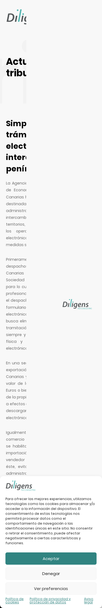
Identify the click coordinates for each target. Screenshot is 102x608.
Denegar (51, 573)
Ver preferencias (51, 588)
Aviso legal (88, 600)
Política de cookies (14, 600)
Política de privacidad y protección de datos (50, 600)
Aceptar (51, 558)
